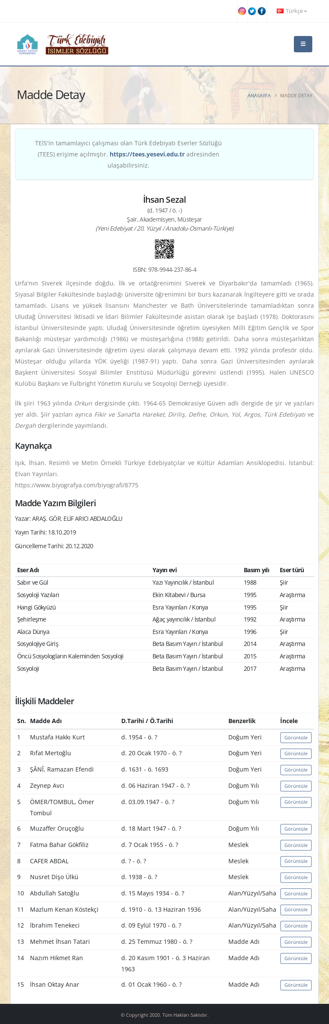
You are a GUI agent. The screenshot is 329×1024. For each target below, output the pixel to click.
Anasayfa (259, 95)
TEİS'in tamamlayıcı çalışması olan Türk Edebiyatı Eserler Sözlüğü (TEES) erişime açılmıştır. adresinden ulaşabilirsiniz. (128, 154)
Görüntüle (296, 737)
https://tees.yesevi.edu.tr (147, 154)
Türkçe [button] (292, 11)
